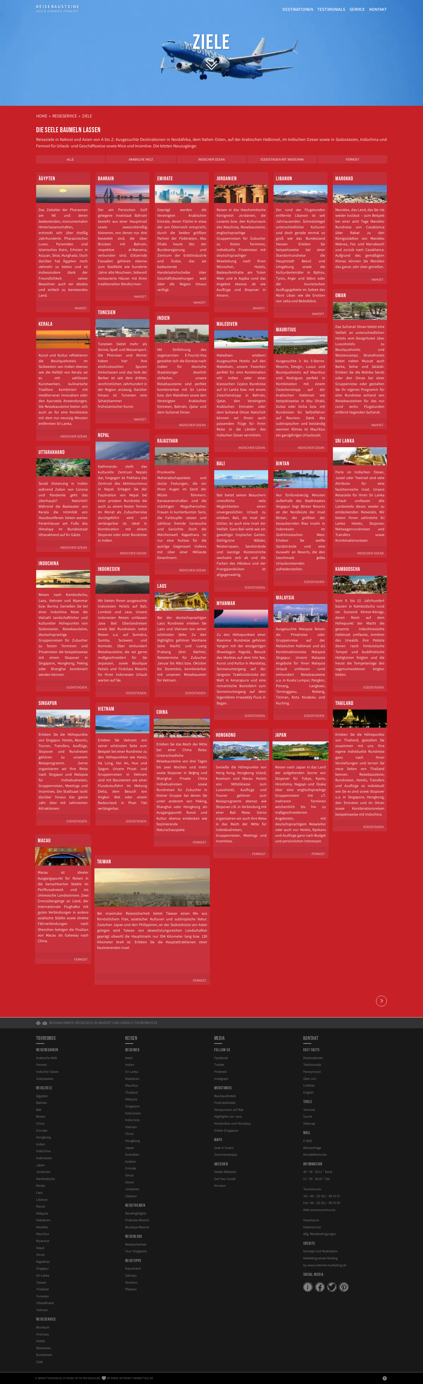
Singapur (48, 703)
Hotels (40, 1341)
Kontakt (378, 9)
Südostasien (44, 1078)
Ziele (212, 42)
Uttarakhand (52, 452)
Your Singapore (136, 1251)
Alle (70, 159)
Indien (163, 318)
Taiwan (104, 862)
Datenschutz (312, 1227)
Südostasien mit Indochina (282, 159)
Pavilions (131, 1282)
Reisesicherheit (135, 1244)
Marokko (344, 178)
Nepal (104, 435)
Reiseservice (64, 116)
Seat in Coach (224, 1147)
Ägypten (47, 178)
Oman (340, 295)
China (162, 712)
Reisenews (43, 1348)
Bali (221, 463)
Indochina (49, 563)
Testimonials (331, 9)
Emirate (165, 178)
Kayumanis (133, 1268)
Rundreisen (44, 1354)
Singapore (132, 1106)
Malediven (227, 324)
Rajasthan (167, 441)
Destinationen (297, 9)
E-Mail (307, 1140)
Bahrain (106, 178)
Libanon (284, 178)
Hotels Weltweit (225, 1171)
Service (357, 9)
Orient (129, 1182)
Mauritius (286, 330)
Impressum (311, 1220)
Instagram (221, 1078)
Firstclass (42, 1334)
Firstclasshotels (225, 1102)
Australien (132, 1154)
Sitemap (309, 1123)
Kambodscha (347, 569)
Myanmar (226, 603)
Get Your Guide (225, 1178)
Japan (280, 735)
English (308, 1092)
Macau (44, 840)
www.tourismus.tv (323, 1209)
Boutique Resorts (137, 1227)
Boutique (42, 1327)
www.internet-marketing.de (327, 1265)
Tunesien (107, 312)
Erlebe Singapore (226, 1130)
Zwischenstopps (225, 1154)
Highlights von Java (228, 1116)
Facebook (221, 1058)
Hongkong (226, 735)
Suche (307, 1116)
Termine (309, 1109)
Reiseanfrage (312, 1147)
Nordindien (232, 1123)
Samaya (131, 1275)
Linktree (309, 1085)
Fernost (352, 159)
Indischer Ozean (211, 159)
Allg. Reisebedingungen (319, 1234)
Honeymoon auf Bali (228, 1109)
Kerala (46, 324)
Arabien (130, 1161)
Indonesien (109, 569)
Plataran (131, 1289)
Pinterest (220, 1071)
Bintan (282, 463)
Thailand (344, 703)
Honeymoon (312, 1071)
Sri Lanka (344, 441)
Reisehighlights (135, 1213)
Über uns (309, 1078)
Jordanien (227, 178)
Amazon (220, 1185)
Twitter (219, 1064)
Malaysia (285, 598)
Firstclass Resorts (137, 1220)
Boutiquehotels (225, 1096)
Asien (129, 1058)
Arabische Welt (141, 159)
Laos (161, 586)
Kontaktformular (315, 1154)
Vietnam (106, 709)
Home (41, 116)
